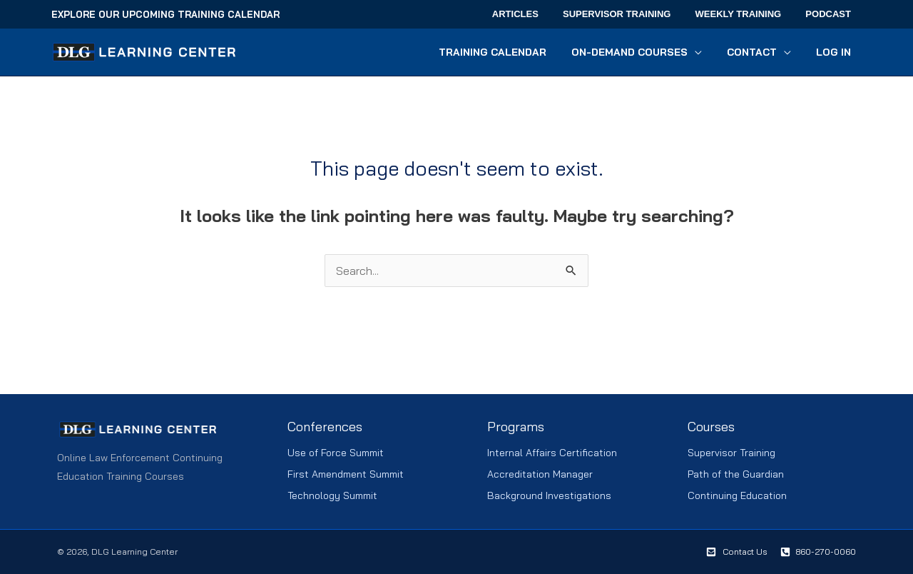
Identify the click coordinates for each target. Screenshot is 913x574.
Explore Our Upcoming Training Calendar (165, 14)
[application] (707, 52)
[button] (648, 52)
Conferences (324, 426)
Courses (711, 426)
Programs (515, 426)
